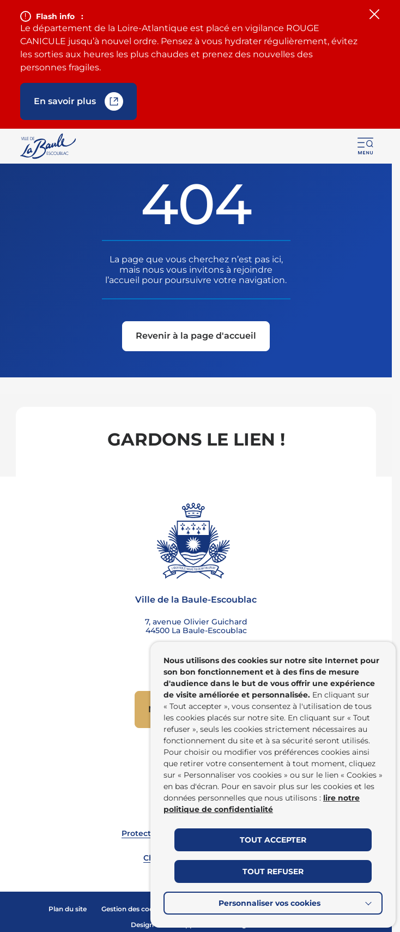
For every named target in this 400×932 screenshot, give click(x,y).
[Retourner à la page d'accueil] (48, 146)
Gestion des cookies (134, 909)
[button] (365, 146)
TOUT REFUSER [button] (273, 871)
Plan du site (68, 909)
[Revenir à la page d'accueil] (196, 337)
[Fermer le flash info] (374, 15)
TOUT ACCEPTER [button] (273, 840)
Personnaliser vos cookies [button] (269, 903)
